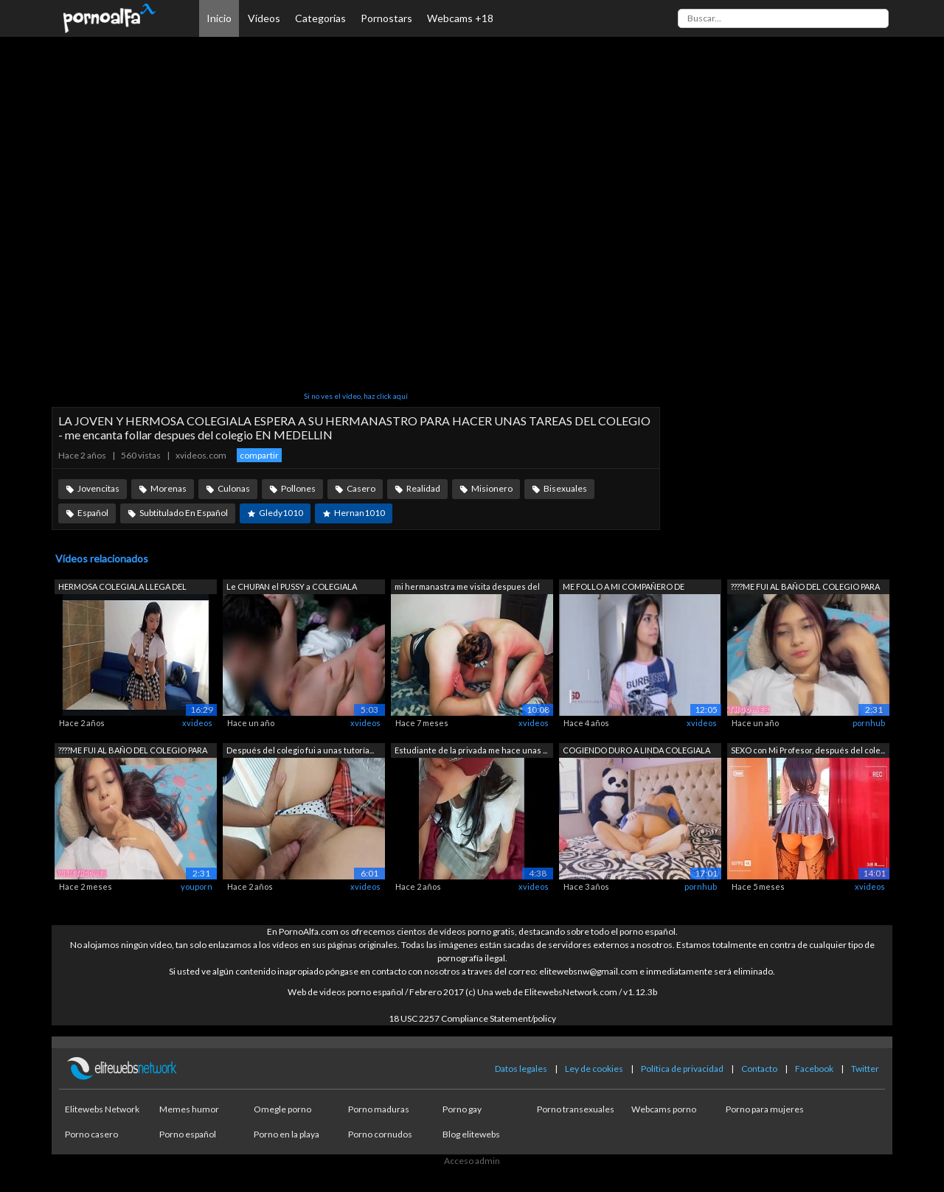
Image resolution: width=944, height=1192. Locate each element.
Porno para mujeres (765, 1109)
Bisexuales (565, 488)
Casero (361, 488)
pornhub (869, 723)
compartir (259, 455)
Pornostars (386, 18)
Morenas (168, 488)
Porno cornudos (380, 1134)
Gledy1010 (281, 512)
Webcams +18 (460, 18)
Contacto (759, 1068)
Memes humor (189, 1109)
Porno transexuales (575, 1109)
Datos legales (521, 1068)
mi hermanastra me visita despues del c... (467, 588)
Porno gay (462, 1109)
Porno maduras (378, 1109)
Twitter (865, 1068)
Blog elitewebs (471, 1134)
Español (92, 512)
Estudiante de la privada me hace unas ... (471, 750)
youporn (196, 886)
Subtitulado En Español (183, 512)
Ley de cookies (594, 1068)
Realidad (423, 488)
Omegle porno (282, 1109)
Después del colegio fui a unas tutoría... (300, 750)
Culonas (234, 488)
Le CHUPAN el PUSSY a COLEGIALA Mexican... (291, 588)
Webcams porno (663, 1109)
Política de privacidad (682, 1068)
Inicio (219, 18)
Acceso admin (472, 1160)
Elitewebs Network (102, 1109)
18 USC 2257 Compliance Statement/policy (472, 1018)
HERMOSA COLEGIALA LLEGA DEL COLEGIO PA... (122, 588)
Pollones (298, 488)
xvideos (197, 723)
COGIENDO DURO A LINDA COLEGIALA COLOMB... (636, 751)
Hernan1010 (359, 512)
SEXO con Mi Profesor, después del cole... (808, 750)
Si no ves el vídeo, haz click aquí (356, 395)
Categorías (320, 18)
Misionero (492, 488)
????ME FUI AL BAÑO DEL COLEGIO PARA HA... (805, 588)
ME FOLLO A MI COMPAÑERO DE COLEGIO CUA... (623, 588)
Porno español (187, 1134)
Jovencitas (98, 488)
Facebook (814, 1068)
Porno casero (91, 1134)
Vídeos (264, 18)
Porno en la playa (286, 1134)
